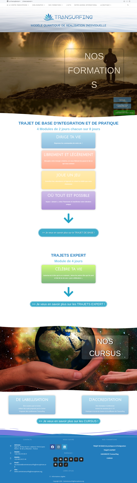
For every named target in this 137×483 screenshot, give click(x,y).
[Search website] (127, 5)
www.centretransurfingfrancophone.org (28, 471)
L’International (27, 1)
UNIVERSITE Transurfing (109, 454)
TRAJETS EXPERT (109, 450)
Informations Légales (58, 476)
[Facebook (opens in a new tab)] (124, 1)
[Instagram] (58, 447)
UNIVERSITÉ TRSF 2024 (124, 113)
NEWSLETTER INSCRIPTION (124, 106)
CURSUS (110, 458)
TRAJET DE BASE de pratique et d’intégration (109, 446)
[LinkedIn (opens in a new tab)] (129, 1)
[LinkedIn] (64, 447)
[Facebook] (52, 447)
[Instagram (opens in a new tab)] (127, 1)
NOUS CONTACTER (124, 100)
